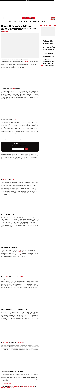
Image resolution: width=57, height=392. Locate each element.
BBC (21, 276)
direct (16, 386)
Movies (25, 21)
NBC (20, 251)
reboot (34, 386)
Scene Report (36, 21)
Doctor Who (5, 276)
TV (30, 21)
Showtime (20, 342)
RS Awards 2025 (44, 21)
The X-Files (5, 179)
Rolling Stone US (7, 383)
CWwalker (13, 386)
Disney (13, 88)
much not (26, 61)
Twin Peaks (5, 342)
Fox (13, 179)
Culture (20, 21)
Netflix (18, 139)
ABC (15, 119)
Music (15, 21)
